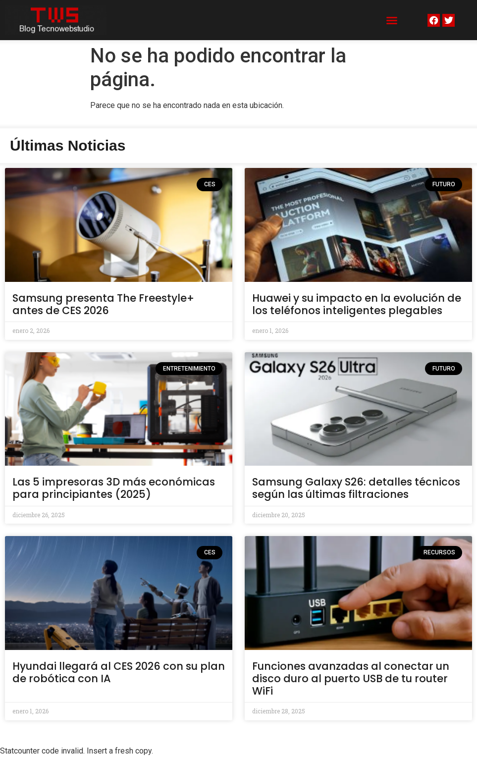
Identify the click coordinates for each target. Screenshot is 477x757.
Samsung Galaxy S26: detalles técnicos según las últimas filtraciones (356, 488)
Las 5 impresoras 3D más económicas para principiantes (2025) (113, 488)
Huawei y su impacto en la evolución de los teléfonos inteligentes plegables (356, 304)
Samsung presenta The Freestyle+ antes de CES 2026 (103, 304)
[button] (392, 20)
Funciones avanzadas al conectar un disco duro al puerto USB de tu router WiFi (350, 678)
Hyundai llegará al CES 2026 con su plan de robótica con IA (118, 672)
